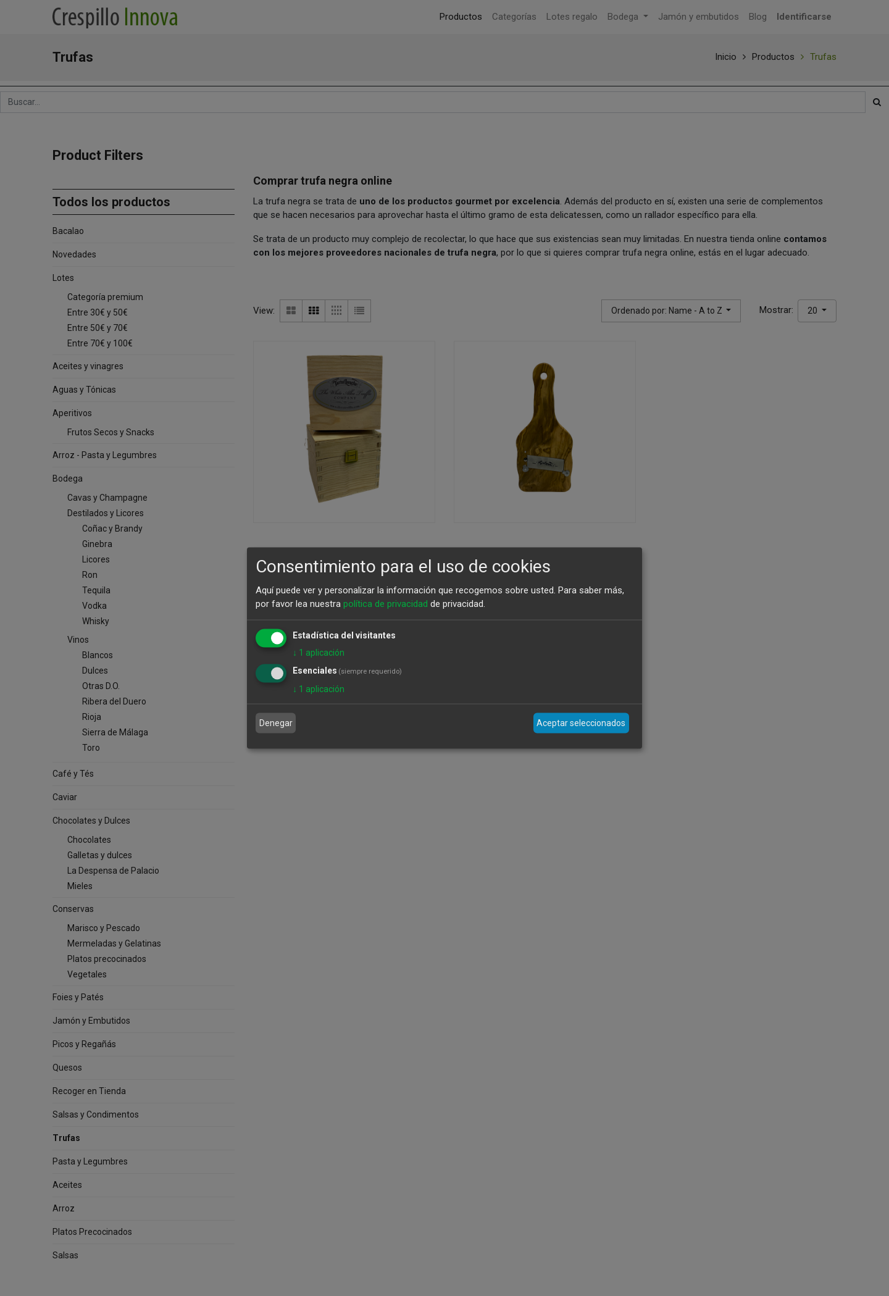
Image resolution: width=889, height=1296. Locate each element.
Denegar (276, 723)
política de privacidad (385, 603)
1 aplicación (318, 652)
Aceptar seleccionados (580, 723)
